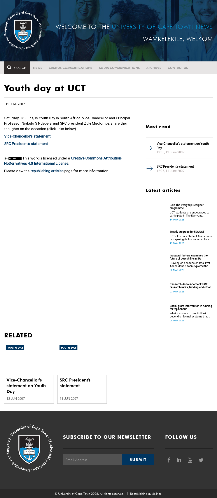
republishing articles (46, 171)
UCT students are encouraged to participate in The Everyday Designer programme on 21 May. (189, 214)
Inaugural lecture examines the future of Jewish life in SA (189, 257)
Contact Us (178, 68)
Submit (138, 459)
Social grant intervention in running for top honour (191, 308)
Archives (154, 68)
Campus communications (71, 68)
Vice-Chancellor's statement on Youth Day (183, 146)
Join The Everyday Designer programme (186, 207)
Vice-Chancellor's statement (27, 136)
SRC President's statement (26, 144)
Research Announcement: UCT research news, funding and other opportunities (190, 286)
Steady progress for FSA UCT (187, 231)
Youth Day (15, 347)
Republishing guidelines (145, 493)
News (37, 68)
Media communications (119, 68)
